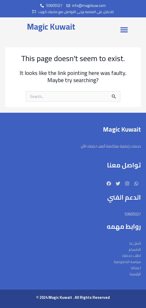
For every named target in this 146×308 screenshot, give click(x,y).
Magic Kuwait (51, 26)
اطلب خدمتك (131, 256)
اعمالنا (136, 268)
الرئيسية (135, 274)
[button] (124, 30)
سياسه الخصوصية (127, 262)
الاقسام (135, 249)
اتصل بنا (135, 243)
